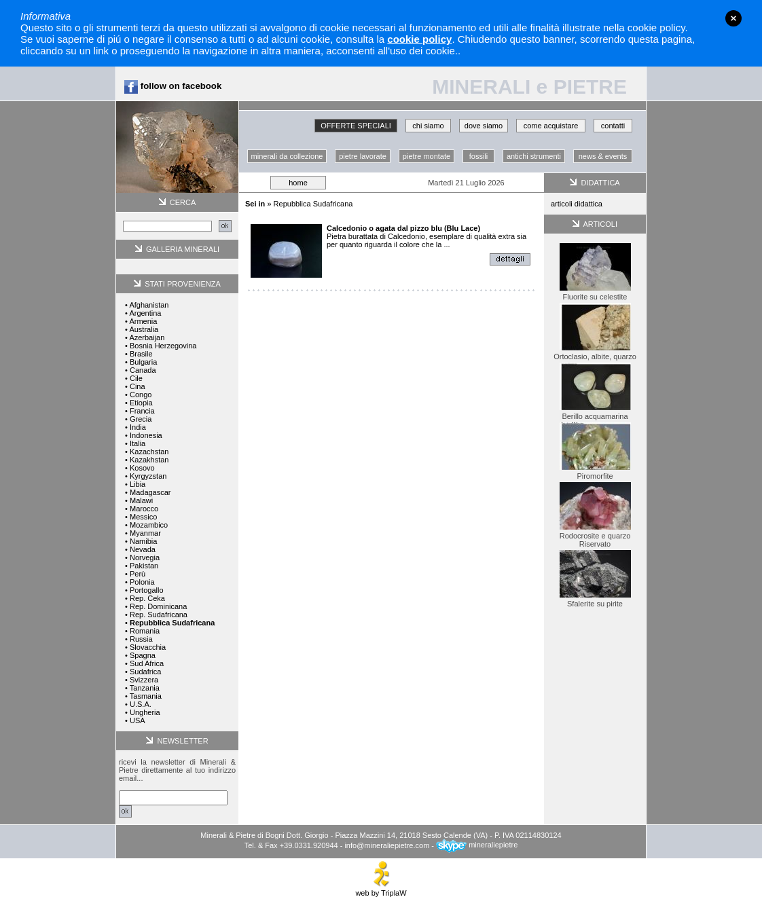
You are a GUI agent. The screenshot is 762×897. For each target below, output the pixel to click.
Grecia (140, 419)
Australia (143, 329)
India (138, 427)
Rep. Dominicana (158, 606)
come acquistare (551, 126)
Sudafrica (145, 671)
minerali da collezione (287, 156)
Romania (145, 631)
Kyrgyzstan (148, 476)
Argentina (145, 313)
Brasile (141, 354)
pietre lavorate (362, 156)
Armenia (143, 321)
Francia (142, 411)
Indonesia (146, 435)
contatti (613, 126)
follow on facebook (172, 86)
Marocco (144, 509)
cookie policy (419, 39)
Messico (143, 517)
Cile (136, 378)
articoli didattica (576, 204)
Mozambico (149, 525)
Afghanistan (148, 305)
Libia (137, 484)
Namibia (143, 541)
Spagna (143, 655)
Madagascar (150, 492)
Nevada (143, 549)
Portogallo (147, 590)
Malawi (141, 500)
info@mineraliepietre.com (386, 845)
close (733, 18)
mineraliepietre (477, 845)
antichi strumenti (534, 156)
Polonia (142, 582)
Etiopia (141, 403)
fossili (478, 156)
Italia (137, 443)
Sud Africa (147, 663)
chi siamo (427, 126)
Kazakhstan (149, 460)
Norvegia (145, 557)
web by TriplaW (380, 889)
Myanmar (145, 533)
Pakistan (144, 566)
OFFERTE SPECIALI (356, 126)
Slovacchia (148, 647)
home (298, 183)
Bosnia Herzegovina (163, 346)
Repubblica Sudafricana (313, 204)
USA (137, 720)
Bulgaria (143, 362)
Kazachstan (149, 451)
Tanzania (145, 688)
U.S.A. (140, 704)
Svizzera (144, 680)
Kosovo (142, 468)
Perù (137, 574)
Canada (143, 370)
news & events (603, 156)
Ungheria (145, 712)
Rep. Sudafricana (158, 614)
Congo (140, 394)
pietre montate (426, 156)
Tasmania (146, 696)
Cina (137, 386)
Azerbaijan (146, 337)
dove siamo (484, 126)
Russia (141, 639)
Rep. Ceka (147, 598)
